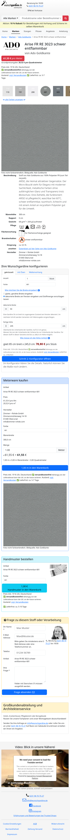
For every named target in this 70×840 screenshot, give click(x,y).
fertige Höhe (8, 322)
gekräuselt (8, 272)
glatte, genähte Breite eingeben (18, 293)
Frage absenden (24, 692)
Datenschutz (57, 829)
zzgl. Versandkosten (17, 75)
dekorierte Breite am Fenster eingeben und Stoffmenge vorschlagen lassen (33, 297)
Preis (5, 397)
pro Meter (12, 58)
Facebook (35, 805)
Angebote (50, 31)
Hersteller (7, 410)
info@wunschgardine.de (37, 723)
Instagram (35, 811)
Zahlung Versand (35, 829)
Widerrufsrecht (57, 824)
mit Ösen (21, 272)
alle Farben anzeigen (14, 99)
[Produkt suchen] (66, 18)
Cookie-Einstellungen (12, 824)
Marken (15, 31)
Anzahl (5, 278)
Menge (6, 445)
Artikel (6, 387)
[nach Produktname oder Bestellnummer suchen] (41, 18)
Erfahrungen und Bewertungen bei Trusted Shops (35, 815)
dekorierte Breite (9, 305)
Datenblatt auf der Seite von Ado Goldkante (37, 248)
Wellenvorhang (35, 272)
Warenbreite (8, 435)
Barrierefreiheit (12, 829)
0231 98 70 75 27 (36, 6)
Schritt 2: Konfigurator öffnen (35, 358)
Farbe (5, 284)
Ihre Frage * (6, 669)
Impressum (12, 834)
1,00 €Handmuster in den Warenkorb (24, 588)
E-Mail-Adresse (6, 636)
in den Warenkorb (35, 467)
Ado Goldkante (24, 37)
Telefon (6, 651)
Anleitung (63, 31)
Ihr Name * (7, 628)
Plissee (39, 31)
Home (5, 31)
